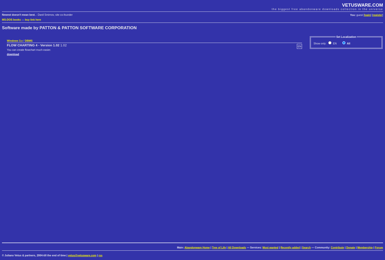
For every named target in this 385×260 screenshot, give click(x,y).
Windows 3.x (15, 40)
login (367, 14)
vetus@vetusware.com (82, 255)
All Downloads (237, 247)
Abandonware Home (197, 247)
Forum (379, 247)
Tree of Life (219, 247)
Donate (350, 247)
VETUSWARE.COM (362, 5)
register (377, 14)
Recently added (290, 247)
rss (100, 255)
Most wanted (270, 247)
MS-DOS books (11, 19)
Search (306, 247)
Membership (365, 247)
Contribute (337, 247)
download (13, 54)
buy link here (33, 19)
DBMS (28, 40)
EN (334, 43)
